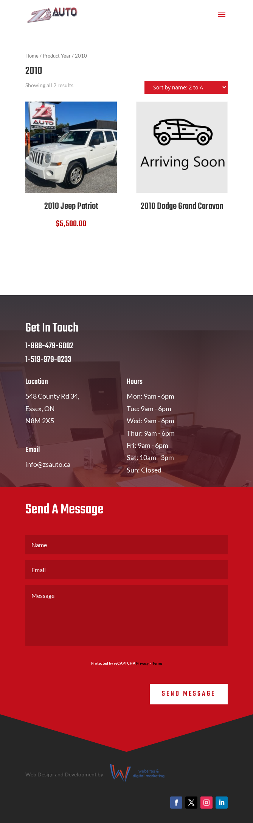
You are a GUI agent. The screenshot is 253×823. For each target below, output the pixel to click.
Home (32, 56)
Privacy (142, 663)
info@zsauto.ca (47, 464)
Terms (157, 663)
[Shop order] (186, 87)
